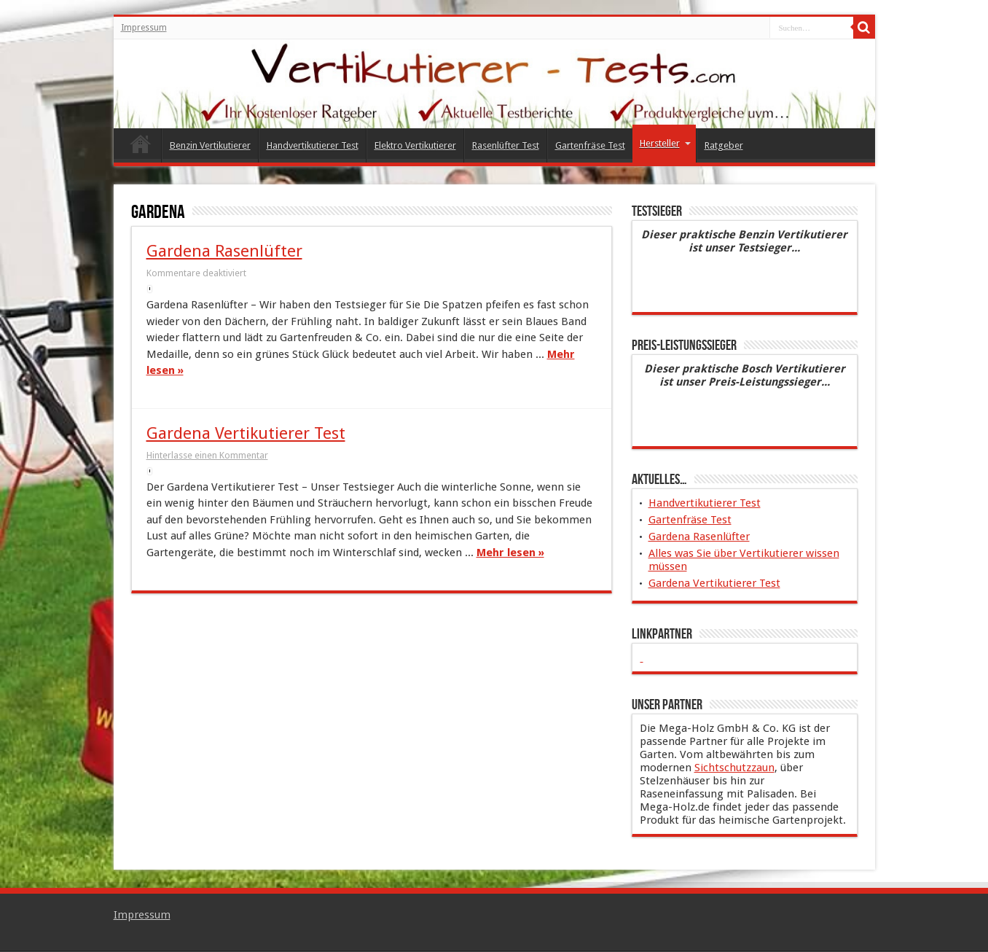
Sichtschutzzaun (734, 767)
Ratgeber (724, 145)
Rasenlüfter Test (505, 145)
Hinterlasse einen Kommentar (207, 455)
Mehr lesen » (510, 552)
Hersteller (665, 143)
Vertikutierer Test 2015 (141, 147)
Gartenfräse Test (590, 145)
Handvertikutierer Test (312, 145)
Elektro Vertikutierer (415, 145)
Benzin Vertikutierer (210, 145)
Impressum (144, 28)
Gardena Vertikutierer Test (245, 433)
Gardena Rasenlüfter (224, 250)
